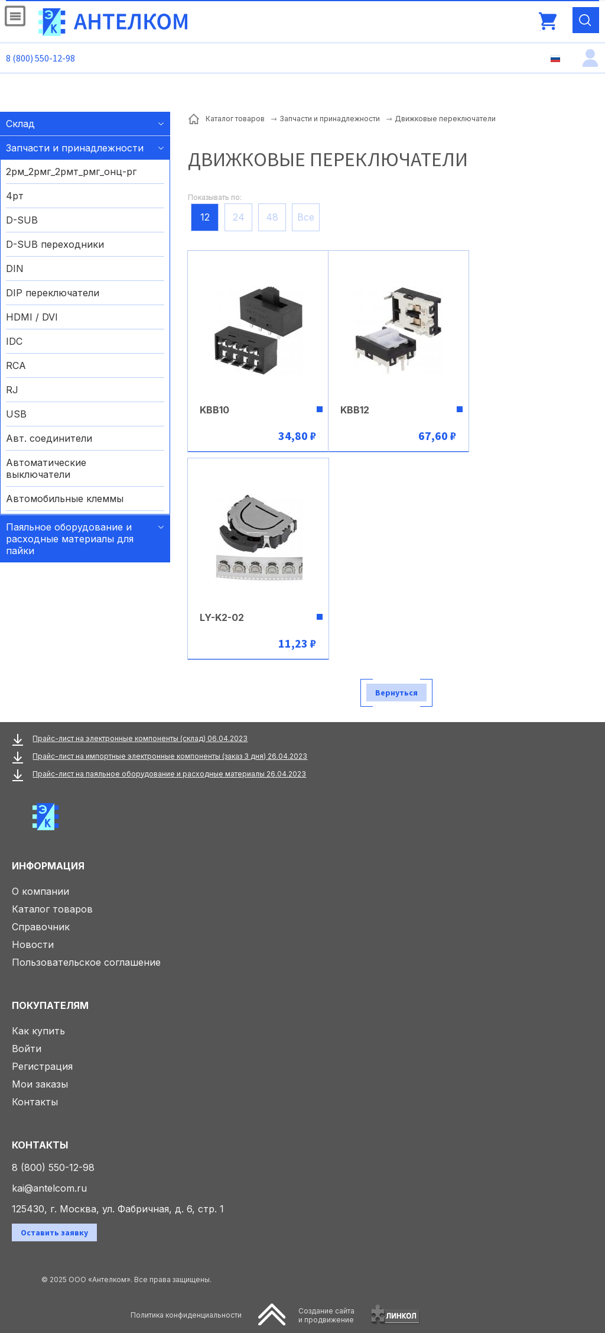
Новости (33, 944)
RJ (12, 390)
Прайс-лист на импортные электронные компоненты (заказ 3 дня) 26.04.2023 (169, 756)
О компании (40, 891)
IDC (14, 341)
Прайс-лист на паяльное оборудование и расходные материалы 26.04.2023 (169, 773)
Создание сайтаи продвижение (326, 1315)
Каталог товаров (52, 909)
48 (272, 217)
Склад (20, 124)
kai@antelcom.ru (49, 1188)
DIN (15, 268)
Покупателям (50, 1005)
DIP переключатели (52, 293)
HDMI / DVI (32, 317)
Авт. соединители (49, 438)
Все (305, 217)
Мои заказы (40, 1084)
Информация (48, 866)
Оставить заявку (54, 1232)
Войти (26, 1048)
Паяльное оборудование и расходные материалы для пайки (70, 539)
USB (16, 414)
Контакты (35, 1102)
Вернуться (396, 692)
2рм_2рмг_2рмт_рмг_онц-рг (71, 171)
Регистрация (42, 1066)
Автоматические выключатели (46, 468)
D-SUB (22, 220)
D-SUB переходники (55, 244)
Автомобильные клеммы (64, 498)
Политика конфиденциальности (186, 1315)
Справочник (41, 927)
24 (239, 217)
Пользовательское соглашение (86, 962)
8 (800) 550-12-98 (40, 58)
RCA (16, 365)
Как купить (38, 1031)
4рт (15, 196)
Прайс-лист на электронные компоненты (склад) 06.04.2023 (140, 738)
